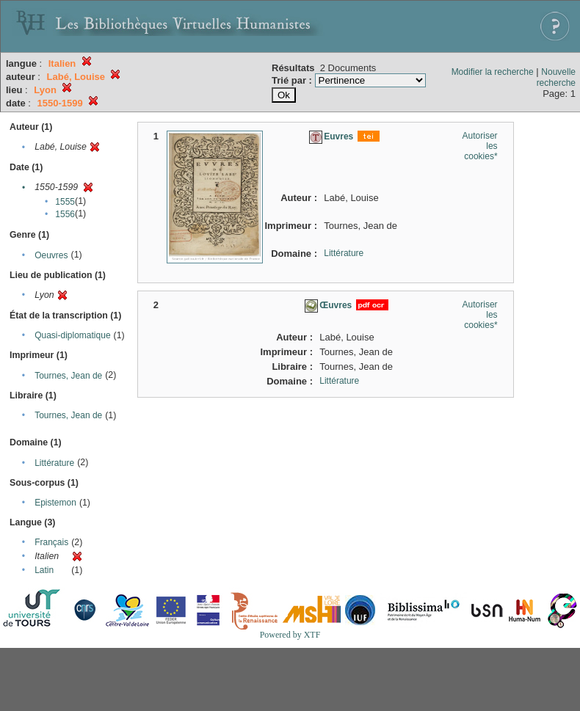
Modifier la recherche (493, 72)
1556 (65, 214)
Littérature (54, 463)
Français (51, 542)
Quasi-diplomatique (72, 335)
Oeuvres (51, 255)
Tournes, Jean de (68, 376)
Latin (44, 570)
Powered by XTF (290, 635)
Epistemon (55, 502)
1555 (65, 202)
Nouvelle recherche (556, 77)
